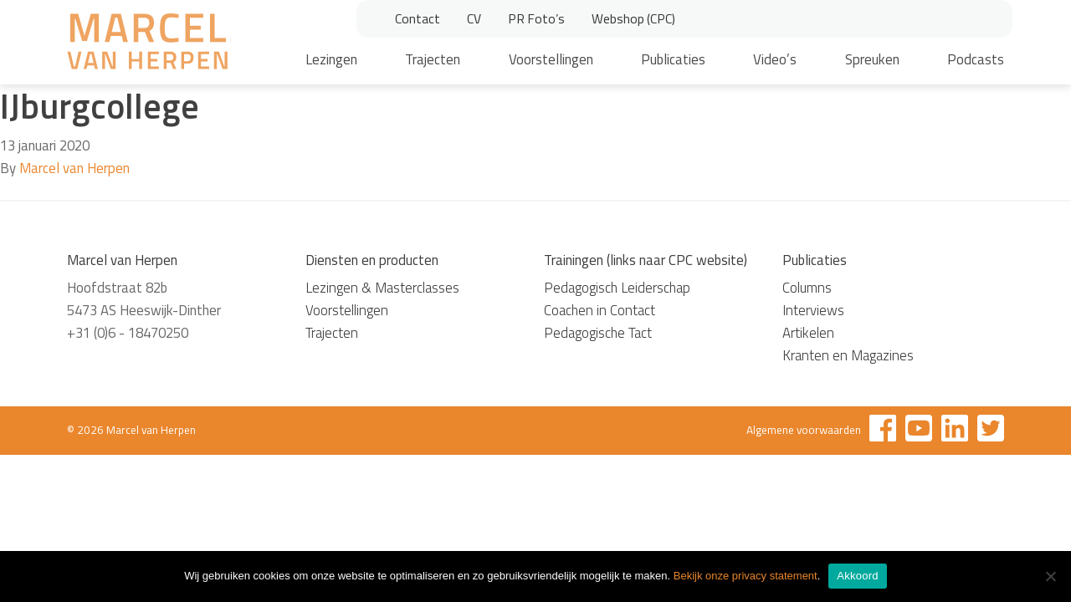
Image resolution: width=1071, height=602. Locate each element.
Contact (417, 18)
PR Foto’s (536, 18)
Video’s (775, 59)
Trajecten (432, 59)
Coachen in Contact (599, 310)
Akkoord (857, 575)
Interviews (813, 310)
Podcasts (975, 59)
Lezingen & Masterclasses (382, 287)
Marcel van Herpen (74, 168)
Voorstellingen (551, 59)
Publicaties (673, 59)
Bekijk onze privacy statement (745, 575)
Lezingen (331, 59)
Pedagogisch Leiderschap (617, 287)
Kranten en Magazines (848, 355)
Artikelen (808, 333)
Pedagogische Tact (598, 333)
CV (474, 18)
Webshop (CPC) (633, 18)
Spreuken (872, 59)
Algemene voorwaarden (803, 429)
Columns (807, 287)
